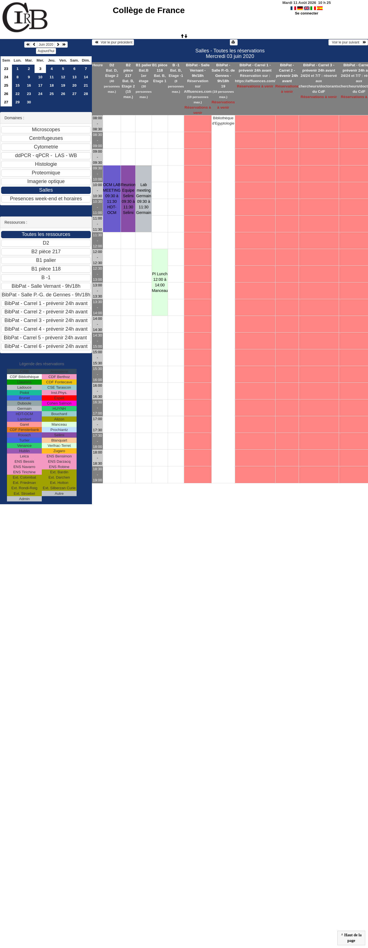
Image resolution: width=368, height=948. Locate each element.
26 (6, 94)
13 (74, 77)
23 (6, 69)
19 (63, 85)
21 (86, 85)
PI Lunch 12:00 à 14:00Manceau (160, 282)
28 (86, 94)
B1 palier (143, 65)
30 (29, 102)
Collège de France (149, 10)
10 (40, 77)
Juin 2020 (46, 45)
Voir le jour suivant (348, 42)
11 (52, 77)
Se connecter (306, 13)
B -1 (175, 65)
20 (74, 85)
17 (40, 85)
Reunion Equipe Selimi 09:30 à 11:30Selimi (128, 198)
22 (18, 94)
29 (18, 102)
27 (74, 94)
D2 (111, 65)
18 (52, 85)
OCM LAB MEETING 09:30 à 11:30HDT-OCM (112, 198)
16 (29, 85)
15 (18, 85)
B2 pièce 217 (128, 70)
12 (63, 77)
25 (6, 85)
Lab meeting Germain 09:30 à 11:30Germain (143, 198)
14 (86, 77)
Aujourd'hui (46, 51)
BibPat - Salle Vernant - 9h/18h (197, 70)
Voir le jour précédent (113, 42)
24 (6, 77)
